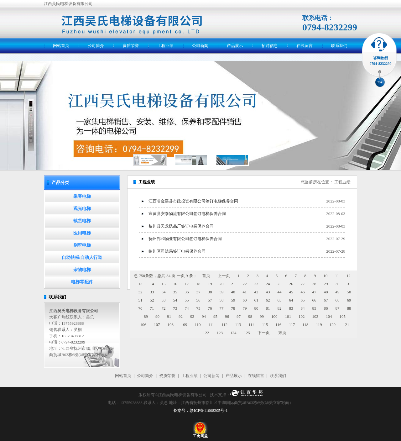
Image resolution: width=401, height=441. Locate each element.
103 (315, 316)
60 (245, 300)
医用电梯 (82, 233)
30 (338, 283)
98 (250, 316)
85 (314, 308)
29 (326, 283)
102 (302, 316)
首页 (206, 275)
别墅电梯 (82, 245)
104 (329, 316)
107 (157, 324)
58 (222, 300)
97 (239, 316)
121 (346, 324)
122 (206, 332)
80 (256, 308)
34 (164, 292)
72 (164, 308)
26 (291, 283)
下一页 (264, 332)
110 (198, 324)
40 (233, 292)
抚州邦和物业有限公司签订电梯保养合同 (185, 238)
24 (268, 283)
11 (337, 275)
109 (184, 324)
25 (280, 283)
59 (233, 300)
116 (278, 324)
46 (303, 292)
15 (164, 283)
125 (247, 332)
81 (268, 308)
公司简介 (96, 45)
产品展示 (235, 45)
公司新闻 (200, 45)
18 (198, 283)
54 (175, 300)
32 (140, 292)
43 (268, 292)
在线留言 (304, 45)
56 (198, 300)
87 (338, 308)
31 (349, 283)
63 (280, 300)
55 (187, 300)
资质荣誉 (130, 45)
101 (288, 316)
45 (291, 292)
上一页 (224, 275)
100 (274, 316)
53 (164, 300)
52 (152, 300)
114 (251, 324)
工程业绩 (165, 45)
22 (245, 283)
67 (326, 300)
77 (222, 308)
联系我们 (339, 45)
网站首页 (61, 45)
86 (326, 308)
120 (332, 324)
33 (152, 292)
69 (349, 300)
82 (280, 308)
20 (222, 283)
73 (175, 308)
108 (171, 324)
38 (210, 292)
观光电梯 (82, 208)
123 (219, 332)
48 (326, 292)
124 (233, 332)
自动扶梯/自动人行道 (82, 257)
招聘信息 (270, 45)
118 (305, 324)
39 (222, 292)
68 (338, 300)
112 (224, 324)
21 (233, 283)
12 (348, 275)
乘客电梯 (82, 196)
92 (181, 316)
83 (291, 308)
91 (169, 316)
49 (338, 292)
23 (256, 283)
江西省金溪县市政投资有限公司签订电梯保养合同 (193, 201)
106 (143, 324)
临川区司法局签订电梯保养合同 (177, 251)
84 (303, 308)
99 (262, 316)
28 (314, 283)
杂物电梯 (82, 269)
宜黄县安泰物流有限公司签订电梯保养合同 (187, 213)
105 (343, 316)
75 (198, 308)
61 (256, 300)
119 (319, 324)
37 (198, 292)
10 (325, 275)
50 (349, 292)
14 (152, 283)
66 (314, 300)
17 (187, 283)
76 (210, 308)
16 (175, 283)
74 (187, 308)
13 (140, 283)
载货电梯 (82, 220)
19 (210, 283)
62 (268, 300)
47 (314, 292)
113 (238, 324)
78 (233, 308)
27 (303, 283)
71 (152, 308)
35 (175, 292)
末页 (282, 332)
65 (303, 300)
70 (140, 308)
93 (192, 316)
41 (245, 292)
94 (204, 316)
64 (291, 300)
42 (256, 292)
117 (292, 324)
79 (245, 308)
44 (280, 292)
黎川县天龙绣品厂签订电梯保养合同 (181, 226)
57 (210, 300)
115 (265, 324)
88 (349, 308)
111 (211, 324)
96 (227, 316)
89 (146, 316)
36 (187, 292)
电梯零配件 (82, 282)
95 (215, 316)
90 (157, 316)
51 (140, 300)
